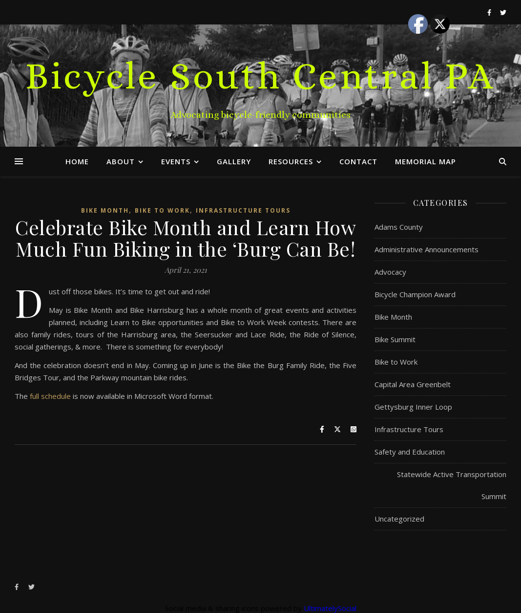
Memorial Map (425, 161)
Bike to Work (162, 210)
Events (175, 161)
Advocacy (390, 272)
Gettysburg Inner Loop (413, 407)
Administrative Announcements (427, 249)
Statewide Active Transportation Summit (451, 485)
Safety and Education (410, 452)
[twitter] (31, 587)
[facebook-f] (17, 587)
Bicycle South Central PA (260, 75)
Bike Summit (395, 339)
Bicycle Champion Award (415, 294)
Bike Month (105, 210)
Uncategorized (399, 519)
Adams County (399, 227)
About (120, 161)
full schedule (50, 396)
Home (77, 161)
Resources (291, 161)
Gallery (234, 161)
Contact (358, 161)
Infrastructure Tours (243, 210)
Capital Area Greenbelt (413, 384)
